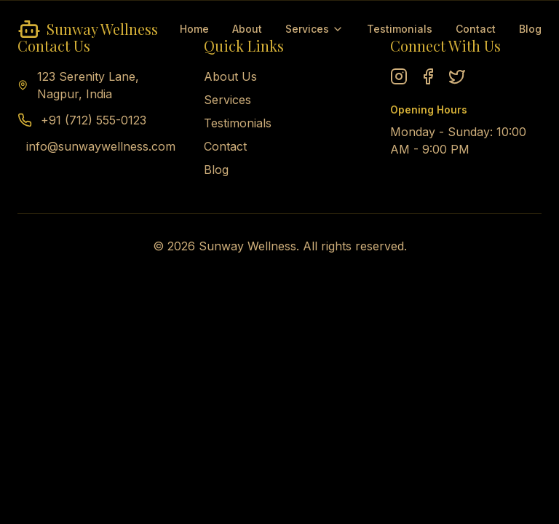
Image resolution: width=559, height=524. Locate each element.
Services (314, 29)
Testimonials (399, 29)
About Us (230, 76)
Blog (530, 29)
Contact (476, 29)
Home (194, 29)
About (247, 29)
